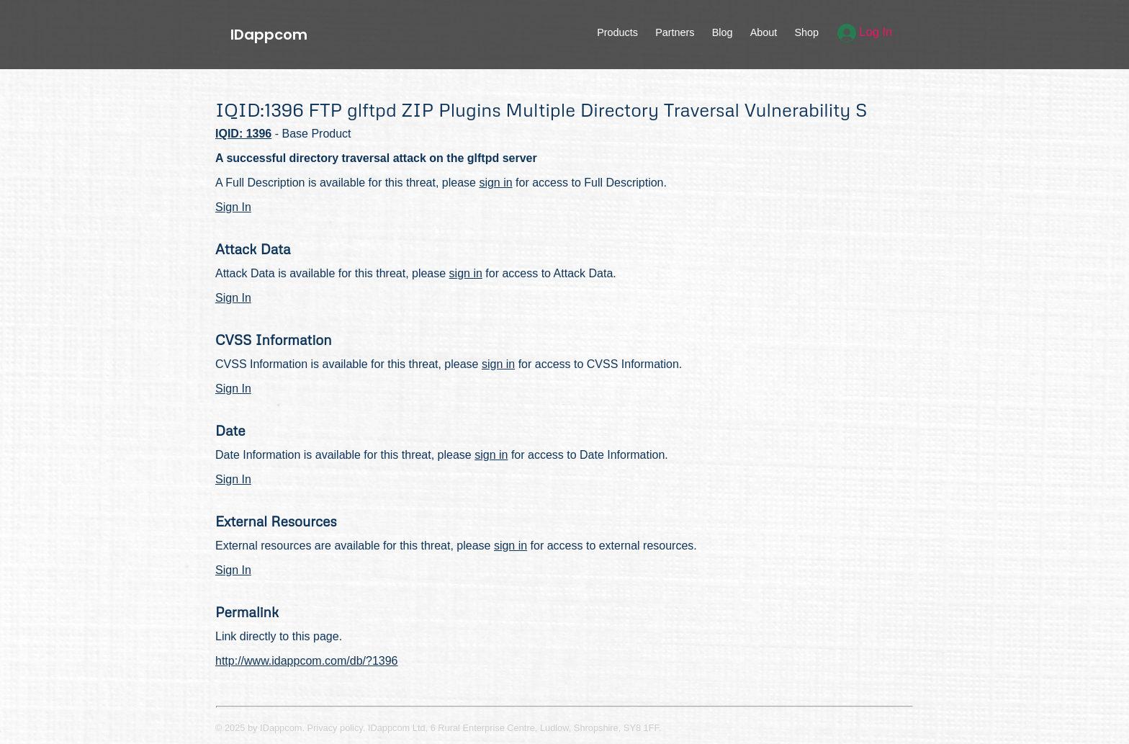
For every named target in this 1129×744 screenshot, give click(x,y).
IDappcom (268, 34)
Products (617, 32)
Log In (865, 32)
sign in (495, 182)
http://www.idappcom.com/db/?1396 (306, 661)
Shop (806, 32)
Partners (674, 32)
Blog (722, 32)
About (764, 32)
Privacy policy (335, 727)
